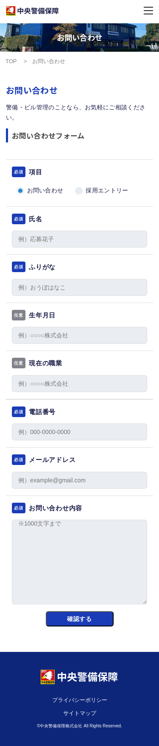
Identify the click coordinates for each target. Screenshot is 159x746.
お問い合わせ (45, 190)
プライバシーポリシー (79, 700)
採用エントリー (107, 190)
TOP (12, 61)
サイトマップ (79, 713)
